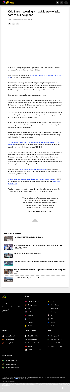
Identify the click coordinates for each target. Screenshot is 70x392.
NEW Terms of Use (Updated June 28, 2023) (54, 377)
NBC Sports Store (34, 377)
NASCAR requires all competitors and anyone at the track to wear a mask (31, 179)
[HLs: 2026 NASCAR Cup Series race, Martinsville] (8, 279)
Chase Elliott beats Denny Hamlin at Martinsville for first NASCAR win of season (39, 261)
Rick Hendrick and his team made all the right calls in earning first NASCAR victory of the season (38, 246)
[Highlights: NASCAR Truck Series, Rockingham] (8, 238)
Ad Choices (4, 377)
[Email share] (17, 24)
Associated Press (18, 248)
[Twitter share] (13, 24)
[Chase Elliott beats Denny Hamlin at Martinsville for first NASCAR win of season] (8, 263)
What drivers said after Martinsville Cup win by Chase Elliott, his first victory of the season (40, 270)
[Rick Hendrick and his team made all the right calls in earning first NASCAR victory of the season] (8, 247)
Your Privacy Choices (23, 378)
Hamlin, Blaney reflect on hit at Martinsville (27, 253)
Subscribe (5, 310)
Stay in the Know (6, 304)
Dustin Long (12, 19)
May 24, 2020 (49, 211)
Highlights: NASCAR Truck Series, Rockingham (29, 237)
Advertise (10, 377)
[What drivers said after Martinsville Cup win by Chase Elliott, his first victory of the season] (8, 271)
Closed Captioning (22, 377)
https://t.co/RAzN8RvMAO (44, 207)
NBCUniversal (11, 381)
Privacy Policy (5, 378)
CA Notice (12, 378)
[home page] (8, 2)
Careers (15, 377)
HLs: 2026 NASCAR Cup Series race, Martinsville (29, 278)
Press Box (41, 377)
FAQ (28, 377)
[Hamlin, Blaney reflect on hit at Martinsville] (8, 255)
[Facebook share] (9, 24)
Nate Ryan (16, 273)
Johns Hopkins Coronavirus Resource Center (33, 169)
